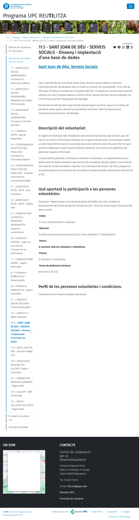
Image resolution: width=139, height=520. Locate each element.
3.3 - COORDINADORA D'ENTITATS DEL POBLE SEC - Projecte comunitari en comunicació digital (22, 173)
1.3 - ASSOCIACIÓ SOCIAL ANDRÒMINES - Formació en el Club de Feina (21, 117)
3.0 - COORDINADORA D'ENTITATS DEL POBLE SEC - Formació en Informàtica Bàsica (22, 152)
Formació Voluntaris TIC (19, 418)
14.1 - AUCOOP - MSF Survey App (21, 393)
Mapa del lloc (97, 512)
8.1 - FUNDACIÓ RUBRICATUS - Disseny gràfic (19, 276)
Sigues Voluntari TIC (31, 37)
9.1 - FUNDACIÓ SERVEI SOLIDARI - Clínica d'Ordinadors (21, 303)
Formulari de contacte (71, 498)
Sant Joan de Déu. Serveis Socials (68, 66)
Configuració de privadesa (119, 517)
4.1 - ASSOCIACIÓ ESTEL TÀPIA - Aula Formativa (20, 190)
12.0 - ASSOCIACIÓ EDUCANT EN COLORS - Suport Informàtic (20, 367)
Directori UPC (67, 492)
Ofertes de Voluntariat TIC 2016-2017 (20, 49)
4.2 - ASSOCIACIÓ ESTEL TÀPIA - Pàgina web (22, 204)
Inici (7, 37)
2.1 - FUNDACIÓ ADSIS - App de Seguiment (19, 135)
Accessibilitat (112, 512)
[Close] (130, 6)
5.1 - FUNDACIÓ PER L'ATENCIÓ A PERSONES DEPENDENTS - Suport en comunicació (21, 223)
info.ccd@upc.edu (77, 486)
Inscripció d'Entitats (18, 427)
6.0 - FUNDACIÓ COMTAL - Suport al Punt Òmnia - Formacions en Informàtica (21, 246)
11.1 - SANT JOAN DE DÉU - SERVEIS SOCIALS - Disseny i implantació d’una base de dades (20, 332)
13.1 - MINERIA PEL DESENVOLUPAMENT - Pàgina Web (22, 382)
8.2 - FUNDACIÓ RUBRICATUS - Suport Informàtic (22, 290)
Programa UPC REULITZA (34, 16)
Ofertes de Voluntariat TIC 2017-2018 (58, 37)
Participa (16, 37)
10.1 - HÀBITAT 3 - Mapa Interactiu (20, 315)
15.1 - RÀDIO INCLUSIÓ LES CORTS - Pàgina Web (22, 405)
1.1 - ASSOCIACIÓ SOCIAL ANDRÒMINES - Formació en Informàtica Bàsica (20, 75)
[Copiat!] (132, 47)
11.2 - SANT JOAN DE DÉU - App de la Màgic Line (22, 351)
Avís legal (125, 512)
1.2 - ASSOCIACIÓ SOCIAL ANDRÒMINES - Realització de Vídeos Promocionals (21, 96)
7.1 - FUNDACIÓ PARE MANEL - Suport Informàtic (22, 263)
